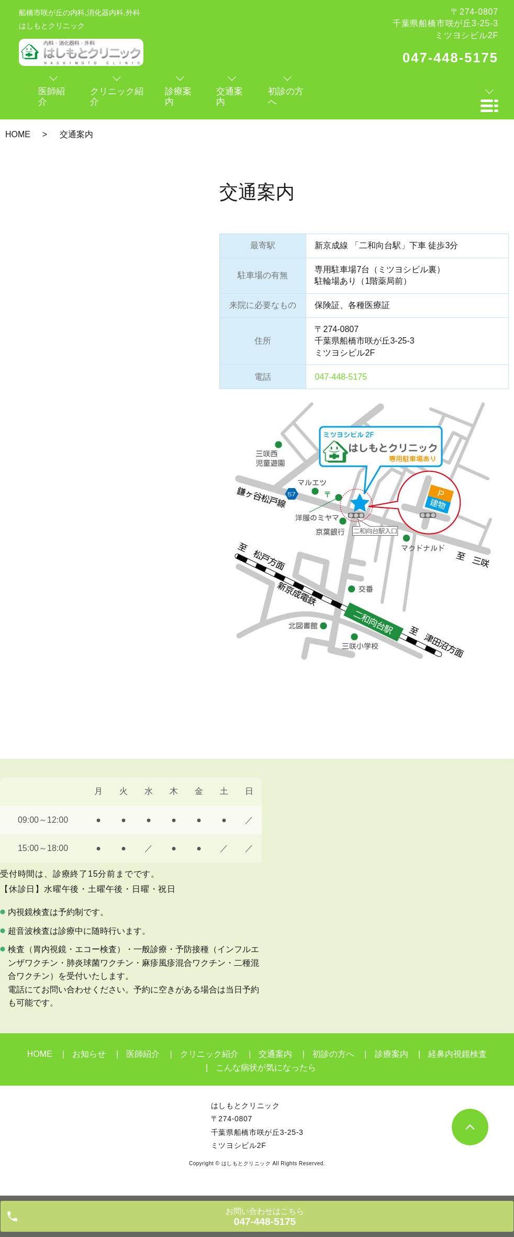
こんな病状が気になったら (266, 1067)
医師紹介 (143, 1054)
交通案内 (275, 1054)
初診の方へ (333, 1054)
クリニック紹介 (209, 1054)
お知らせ (89, 1054)
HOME (17, 134)
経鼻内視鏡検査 (457, 1054)
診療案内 (391, 1054)
